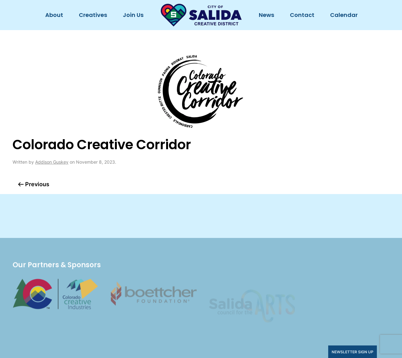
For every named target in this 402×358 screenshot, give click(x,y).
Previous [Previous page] (33, 184)
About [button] (54, 15)
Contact (302, 15)
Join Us (133, 15)
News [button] (266, 15)
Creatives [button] (93, 15)
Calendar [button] (344, 15)
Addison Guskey (51, 162)
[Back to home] (201, 15)
